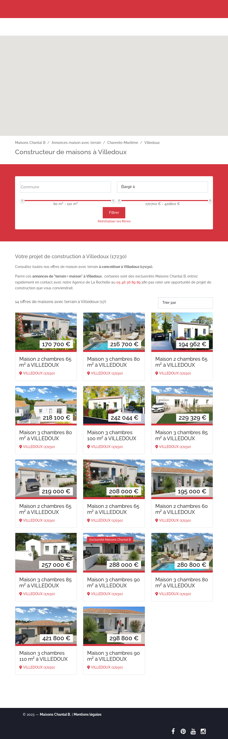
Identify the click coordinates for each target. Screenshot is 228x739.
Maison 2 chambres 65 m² (45, 362)
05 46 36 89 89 (128, 282)
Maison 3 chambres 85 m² (181, 435)
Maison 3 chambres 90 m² (113, 583)
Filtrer (114, 212)
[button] (114, 81)
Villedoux (152, 143)
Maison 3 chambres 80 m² (113, 362)
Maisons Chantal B (30, 143)
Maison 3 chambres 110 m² (43, 656)
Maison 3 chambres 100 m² (111, 435)
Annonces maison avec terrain (76, 143)
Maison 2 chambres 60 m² (181, 509)
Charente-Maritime (122, 143)
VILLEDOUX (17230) (37, 373)
